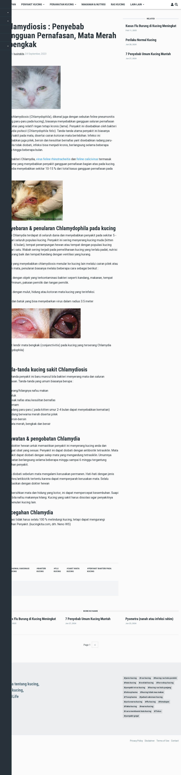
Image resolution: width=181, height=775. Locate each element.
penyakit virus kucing (136, 710)
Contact (175, 766)
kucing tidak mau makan (156, 715)
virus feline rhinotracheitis (53, 159)
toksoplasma (132, 715)
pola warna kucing (135, 726)
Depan (12, 4)
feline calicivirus (87, 159)
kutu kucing (160, 700)
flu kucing (154, 726)
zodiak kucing (133, 705)
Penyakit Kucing (31, 4)
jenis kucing (132, 695)
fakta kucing (132, 731)
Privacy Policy (136, 766)
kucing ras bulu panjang (164, 710)
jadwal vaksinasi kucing (155, 721)
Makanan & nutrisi (93, 4)
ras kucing (148, 695)
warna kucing (149, 731)
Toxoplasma (132, 721)
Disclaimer (150, 766)
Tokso (162, 736)
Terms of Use (162, 766)
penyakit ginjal (133, 742)
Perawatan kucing (62, 4)
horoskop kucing (153, 705)
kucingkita (19, 53)
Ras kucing (118, 4)
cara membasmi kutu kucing (140, 736)
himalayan (169, 726)
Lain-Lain (136, 4)
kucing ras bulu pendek (137, 700)
